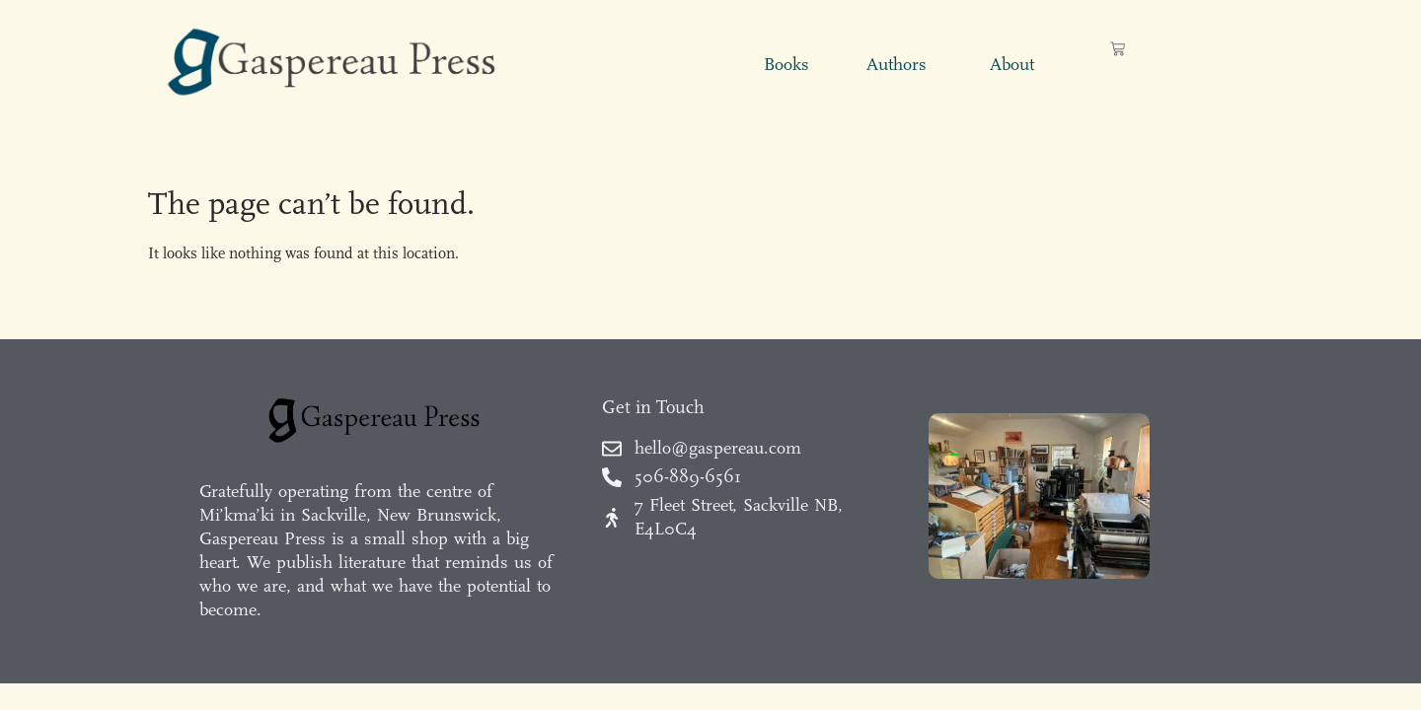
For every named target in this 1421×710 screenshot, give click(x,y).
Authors (896, 64)
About (1012, 64)
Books (786, 64)
